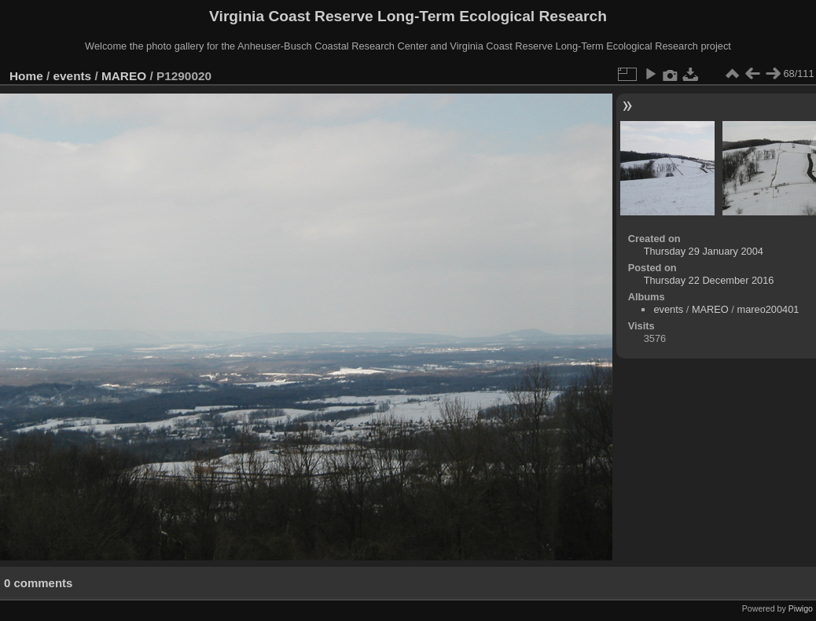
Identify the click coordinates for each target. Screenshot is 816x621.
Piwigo (800, 608)
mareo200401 (768, 309)
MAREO (123, 76)
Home (26, 76)
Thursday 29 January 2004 (703, 251)
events (72, 76)
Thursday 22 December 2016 (709, 280)
